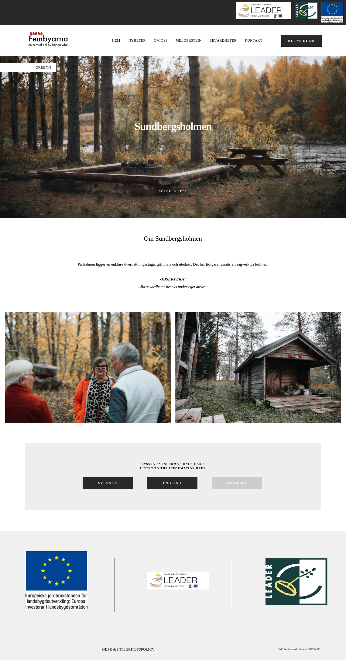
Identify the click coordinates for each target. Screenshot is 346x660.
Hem (116, 41)
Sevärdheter (223, 41)
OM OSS (160, 41)
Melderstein (189, 41)
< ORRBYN (42, 68)
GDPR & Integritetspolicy (128, 649)
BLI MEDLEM (301, 41)
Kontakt (253, 41)
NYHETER (137, 41)
